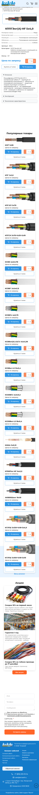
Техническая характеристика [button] (15, 101)
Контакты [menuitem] (25, 757)
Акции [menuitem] (24, 750)
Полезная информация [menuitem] (29, 759)
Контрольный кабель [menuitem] (8, 758)
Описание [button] (8, 75)
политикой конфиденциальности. (19, 716)
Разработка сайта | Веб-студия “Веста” (19, 792)
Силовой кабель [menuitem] (7, 753)
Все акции (19, 672)
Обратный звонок (13, 769)
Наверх (36, 786)
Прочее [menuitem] (4, 762)
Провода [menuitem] (5, 760)
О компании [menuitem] (26, 755)
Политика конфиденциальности (25, 743)
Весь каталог (19, 574)
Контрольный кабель (18, 53)
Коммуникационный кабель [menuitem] (10, 756)
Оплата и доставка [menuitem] (28, 753)
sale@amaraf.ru (21, 777)
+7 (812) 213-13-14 (21, 774)
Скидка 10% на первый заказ (18, 605)
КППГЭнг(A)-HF (16, 48)
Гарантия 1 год (12, 633)
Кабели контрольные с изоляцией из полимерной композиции (17, 8)
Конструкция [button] (9, 96)
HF (8, 56)
